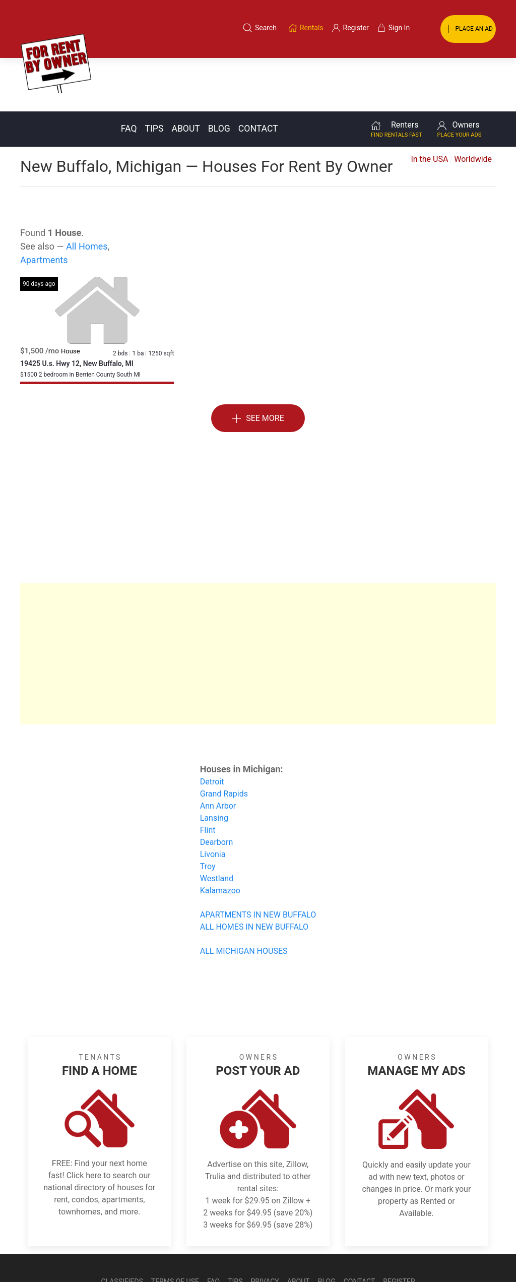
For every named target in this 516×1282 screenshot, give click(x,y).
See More (258, 365)
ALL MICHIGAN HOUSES (244, 897)
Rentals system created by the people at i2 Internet (365, 1253)
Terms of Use (175, 1228)
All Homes (87, 193)
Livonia (213, 801)
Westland (216, 825)
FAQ (129, 75)
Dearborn (216, 788)
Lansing (214, 764)
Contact (258, 75)
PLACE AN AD (468, 29)
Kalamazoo (220, 837)
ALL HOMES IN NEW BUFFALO (254, 873)
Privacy (265, 1228)
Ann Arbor (218, 752)
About (185, 75)
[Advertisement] (258, 454)
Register (399, 1228)
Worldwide (473, 105)
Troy (208, 813)
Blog (219, 75)
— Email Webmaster (477, 1253)
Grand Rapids (224, 740)
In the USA (429, 105)
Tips (154, 75)
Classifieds (122, 1228)
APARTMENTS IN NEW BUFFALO (258, 861)
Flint (208, 776)
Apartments (44, 206)
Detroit (212, 728)
